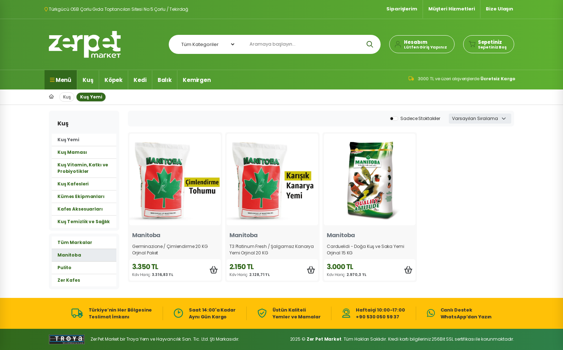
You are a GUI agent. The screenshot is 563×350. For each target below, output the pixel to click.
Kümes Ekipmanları (80, 196)
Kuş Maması (72, 152)
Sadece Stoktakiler (420, 118)
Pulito (64, 267)
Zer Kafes (68, 280)
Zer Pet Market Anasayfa (85, 44)
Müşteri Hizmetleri (451, 8)
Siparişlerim (401, 8)
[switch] (394, 118)
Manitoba (69, 255)
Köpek (113, 80)
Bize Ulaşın (499, 8)
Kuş (88, 80)
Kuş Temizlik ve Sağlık (83, 221)
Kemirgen (197, 80)
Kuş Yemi (91, 97)
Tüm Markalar (74, 242)
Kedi (140, 80)
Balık (165, 80)
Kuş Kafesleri (73, 184)
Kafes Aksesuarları (80, 209)
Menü (60, 80)
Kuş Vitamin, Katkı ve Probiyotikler (82, 168)
